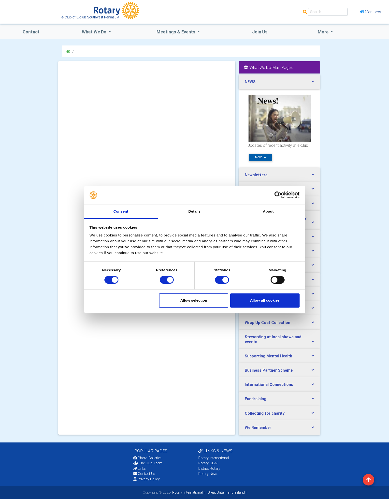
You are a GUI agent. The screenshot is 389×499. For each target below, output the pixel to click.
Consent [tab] (120, 211)
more (260, 157)
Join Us (260, 32)
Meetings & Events (176, 32)
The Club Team (147, 463)
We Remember (258, 427)
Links (139, 468)
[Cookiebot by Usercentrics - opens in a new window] (278, 195)
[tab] (279, 81)
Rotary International (213, 458)
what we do (94, 32)
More (324, 32)
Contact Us (144, 473)
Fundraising (255, 398)
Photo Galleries (147, 458)
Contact (31, 32)
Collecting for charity (265, 413)
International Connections (269, 384)
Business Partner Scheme (269, 370)
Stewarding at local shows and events (273, 339)
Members (370, 11)
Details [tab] (194, 211)
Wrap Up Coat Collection (267, 322)
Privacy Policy (146, 479)
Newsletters (256, 174)
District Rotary (209, 468)
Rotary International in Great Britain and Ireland (208, 492)
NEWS (250, 81)
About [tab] (268, 211)
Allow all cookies (265, 300)
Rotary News (208, 473)
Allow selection (193, 300)
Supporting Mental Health (268, 355)
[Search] (328, 12)
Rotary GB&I (207, 463)
